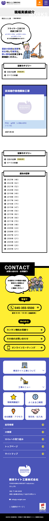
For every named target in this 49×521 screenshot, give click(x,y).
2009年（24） (13, 228)
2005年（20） (13, 242)
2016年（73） (13, 204)
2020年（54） (13, 190)
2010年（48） (13, 224)
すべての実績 (12, 75)
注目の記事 (11, 72)
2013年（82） (13, 214)
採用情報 (9, 424)
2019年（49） (13, 193)
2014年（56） (13, 211)
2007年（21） (13, 235)
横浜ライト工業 (6, 18)
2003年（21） (13, 249)
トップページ (11, 446)
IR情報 (8, 432)
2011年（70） (13, 221)
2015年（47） (13, 207)
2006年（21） (13, 238)
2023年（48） (13, 179)
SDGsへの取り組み (14, 439)
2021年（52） (13, 186)
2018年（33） (13, 197)
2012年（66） (13, 218)
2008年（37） (13, 231)
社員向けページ (17, 507)
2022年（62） (13, 183)
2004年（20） (13, 245)
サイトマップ (11, 453)
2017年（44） (13, 200)
